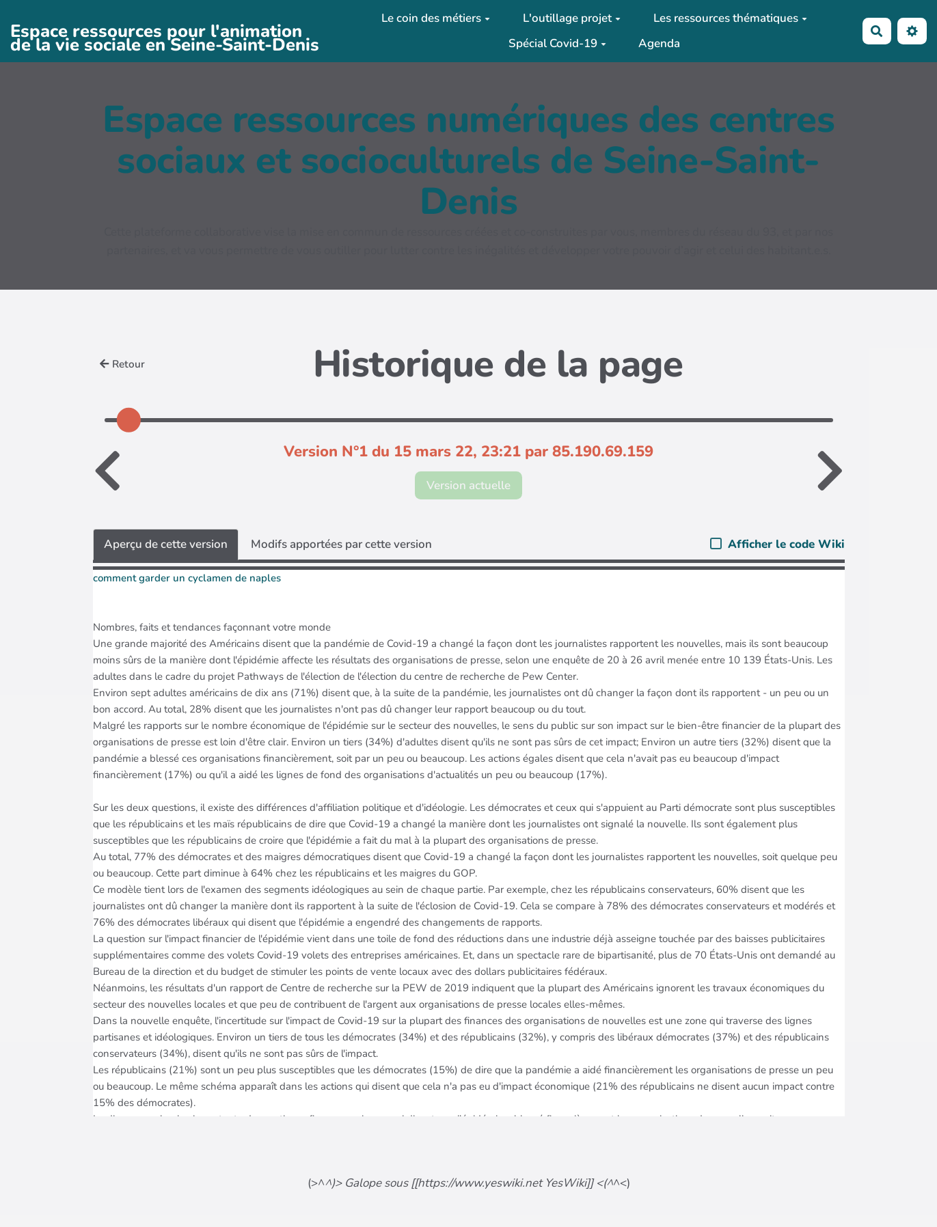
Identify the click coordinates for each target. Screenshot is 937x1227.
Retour (122, 364)
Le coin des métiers (435, 18)
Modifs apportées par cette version (341, 544)
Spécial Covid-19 (557, 43)
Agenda (659, 43)
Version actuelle (468, 485)
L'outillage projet (572, 18)
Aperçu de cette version (166, 544)
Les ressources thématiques (730, 18)
